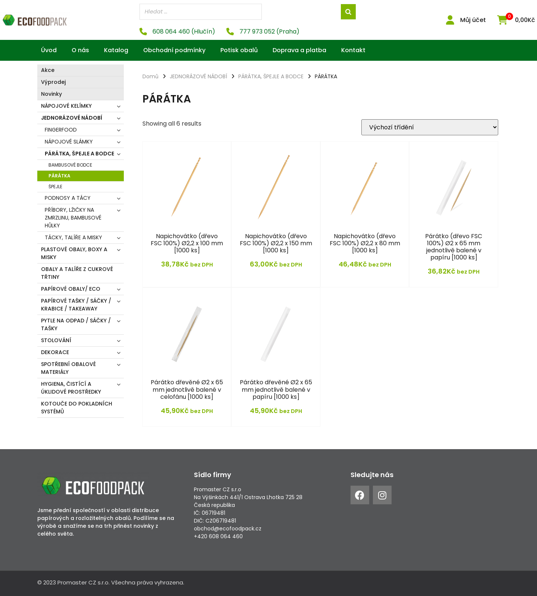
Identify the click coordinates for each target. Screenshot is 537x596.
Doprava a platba (299, 50)
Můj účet (473, 20)
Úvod (49, 50)
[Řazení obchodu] (429, 127)
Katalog (116, 50)
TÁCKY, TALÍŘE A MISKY (73, 237)
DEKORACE (55, 352)
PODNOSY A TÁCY (68, 198)
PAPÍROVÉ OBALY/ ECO (70, 289)
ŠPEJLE (55, 186)
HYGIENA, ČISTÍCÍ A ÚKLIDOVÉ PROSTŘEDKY (71, 387)
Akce (47, 70)
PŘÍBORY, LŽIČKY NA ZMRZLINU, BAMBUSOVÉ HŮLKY (73, 217)
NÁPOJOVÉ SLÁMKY (69, 141)
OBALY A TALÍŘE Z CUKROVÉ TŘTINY (77, 273)
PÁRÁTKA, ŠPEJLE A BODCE (79, 153)
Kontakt (353, 50)
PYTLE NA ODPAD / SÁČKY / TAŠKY (76, 324)
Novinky (51, 94)
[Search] (348, 11)
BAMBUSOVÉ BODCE (70, 165)
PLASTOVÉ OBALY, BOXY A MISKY (74, 253)
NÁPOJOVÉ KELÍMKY (66, 106)
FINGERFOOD (61, 129)
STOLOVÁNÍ (56, 340)
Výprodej (53, 82)
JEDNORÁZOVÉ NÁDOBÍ (71, 118)
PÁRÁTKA (59, 176)
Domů (150, 76)
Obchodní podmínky (174, 50)
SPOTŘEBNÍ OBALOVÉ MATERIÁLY (68, 368)
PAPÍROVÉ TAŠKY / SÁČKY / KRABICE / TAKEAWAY (76, 304)
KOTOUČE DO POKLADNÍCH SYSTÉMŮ (76, 407)
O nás (80, 50)
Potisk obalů (239, 50)
